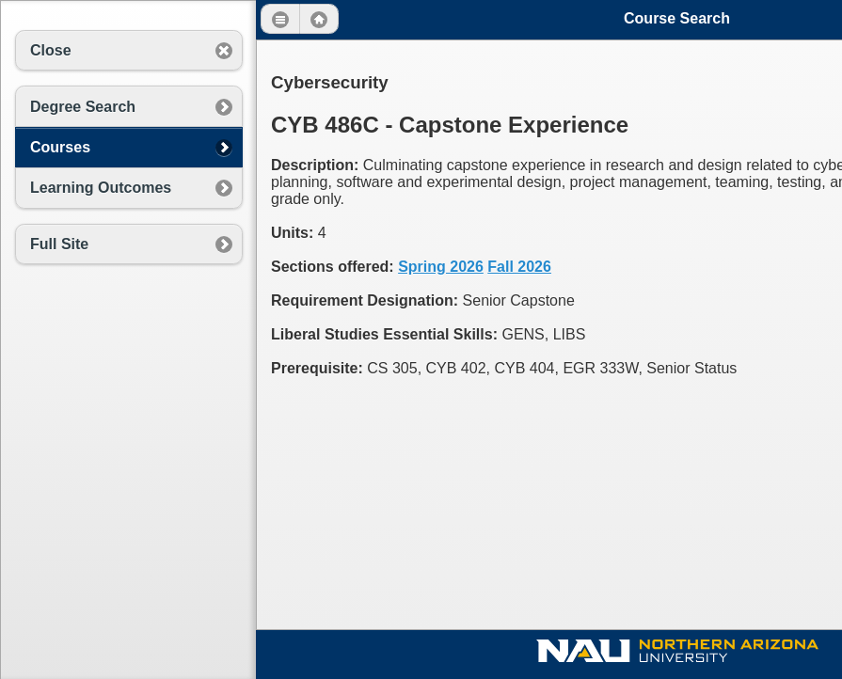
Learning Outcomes (100, 188)
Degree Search (82, 107)
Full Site (59, 244)
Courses (60, 147)
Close (50, 50)
